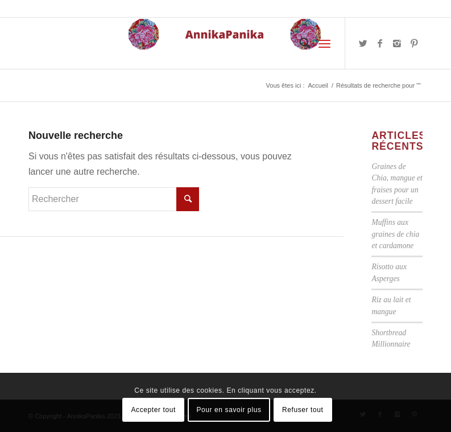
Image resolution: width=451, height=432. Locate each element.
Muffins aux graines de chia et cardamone (395, 234)
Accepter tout (153, 410)
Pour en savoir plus (228, 410)
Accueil (318, 85)
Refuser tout (303, 410)
